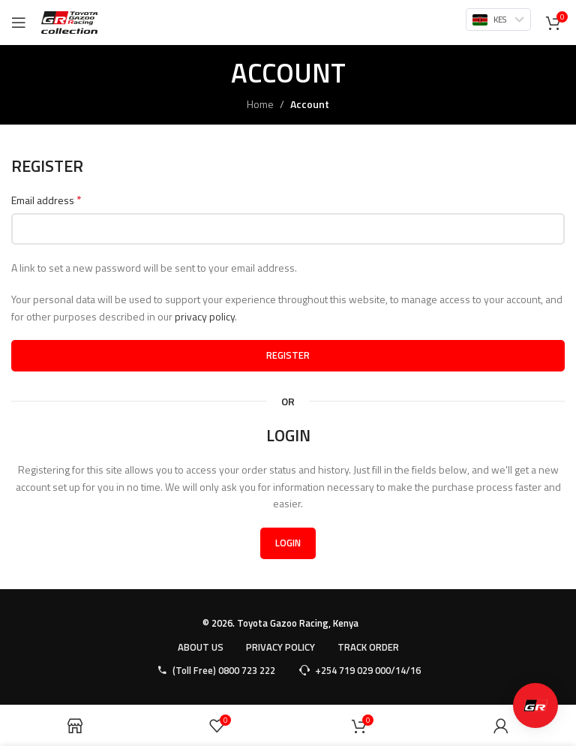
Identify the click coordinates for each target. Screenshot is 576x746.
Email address (46, 200)
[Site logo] (69, 21)
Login (288, 542)
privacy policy (205, 316)
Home (260, 104)
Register (288, 354)
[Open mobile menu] (19, 23)
